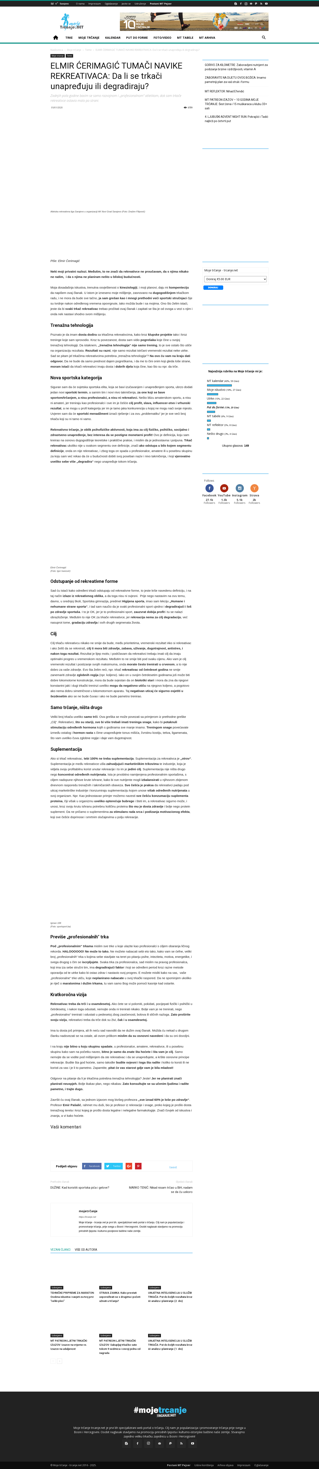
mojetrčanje (88, 1211)
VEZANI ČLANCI (60, 1249)
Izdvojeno (57, 1287)
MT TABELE (185, 38)
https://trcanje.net (87, 1217)
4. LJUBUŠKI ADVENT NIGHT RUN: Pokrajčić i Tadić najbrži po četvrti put (236, 119)
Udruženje (140, 3)
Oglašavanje (111, 3)
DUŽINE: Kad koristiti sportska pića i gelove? (79, 1187)
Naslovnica (56, 50)
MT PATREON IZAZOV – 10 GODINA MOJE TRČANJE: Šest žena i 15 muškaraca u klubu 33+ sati (236, 104)
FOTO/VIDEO (162, 38)
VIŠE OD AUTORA (86, 1249)
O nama (80, 3)
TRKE (69, 38)
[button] (264, 38)
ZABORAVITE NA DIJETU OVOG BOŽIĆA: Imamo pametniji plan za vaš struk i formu (235, 80)
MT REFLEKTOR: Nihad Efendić (224, 91)
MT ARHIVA (207, 38)
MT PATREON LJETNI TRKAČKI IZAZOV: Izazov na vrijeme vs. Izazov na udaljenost (68, 1344)
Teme (88, 50)
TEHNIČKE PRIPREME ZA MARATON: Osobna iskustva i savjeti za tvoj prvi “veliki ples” (72, 1297)
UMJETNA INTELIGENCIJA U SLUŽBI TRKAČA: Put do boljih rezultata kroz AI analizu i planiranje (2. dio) (170, 1297)
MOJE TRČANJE (88, 38)
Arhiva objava (225, 1465)
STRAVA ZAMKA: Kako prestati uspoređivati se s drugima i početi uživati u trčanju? (119, 1297)
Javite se (126, 3)
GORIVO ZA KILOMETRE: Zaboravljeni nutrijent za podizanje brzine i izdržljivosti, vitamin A (236, 67)
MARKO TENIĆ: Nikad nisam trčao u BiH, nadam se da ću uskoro (161, 1190)
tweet (173, 1167)
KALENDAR (112, 38)
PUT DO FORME (137, 38)
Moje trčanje (74, 50)
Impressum (94, 3)
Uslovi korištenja (204, 1465)
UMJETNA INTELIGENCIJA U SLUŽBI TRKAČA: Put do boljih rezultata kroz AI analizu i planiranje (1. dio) (170, 1344)
